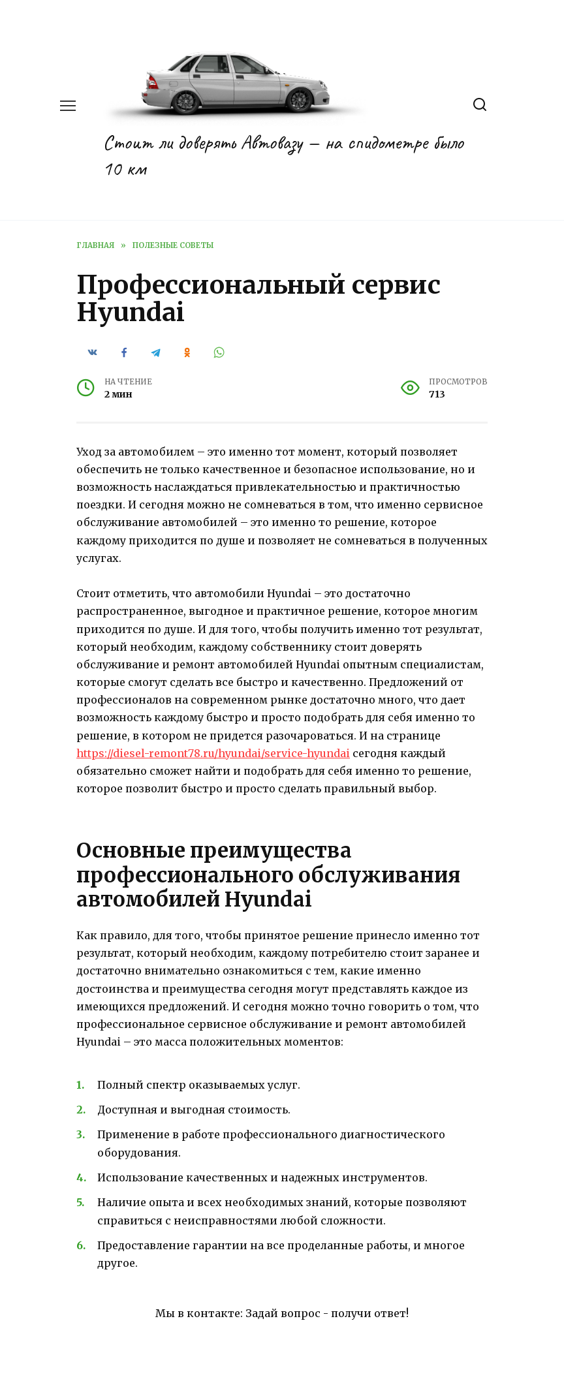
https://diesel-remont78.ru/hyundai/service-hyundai (213, 753)
